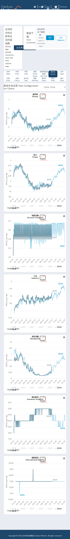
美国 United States (35, 74)
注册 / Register (61, 38)
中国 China (17, 73)
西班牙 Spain (44, 80)
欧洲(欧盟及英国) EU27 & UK (44, 74)
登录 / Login (50, 38)
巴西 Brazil (8, 80)
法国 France (17, 80)
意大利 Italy (26, 80)
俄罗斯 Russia (52, 73)
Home (38, 7)
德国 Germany (35, 80)
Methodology (53, 8)
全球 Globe (8, 73)
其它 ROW (53, 80)
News (38, 17)
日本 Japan (62, 73)
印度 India (26, 73)
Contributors (61, 7)
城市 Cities (62, 80)
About (45, 7)
